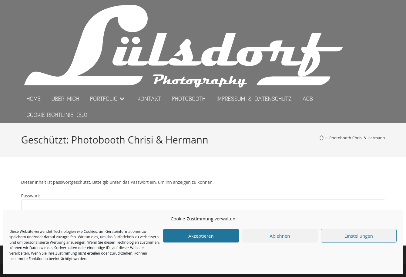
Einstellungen (358, 236)
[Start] (322, 137)
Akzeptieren (200, 236)
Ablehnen (280, 236)
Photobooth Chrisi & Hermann (357, 137)
